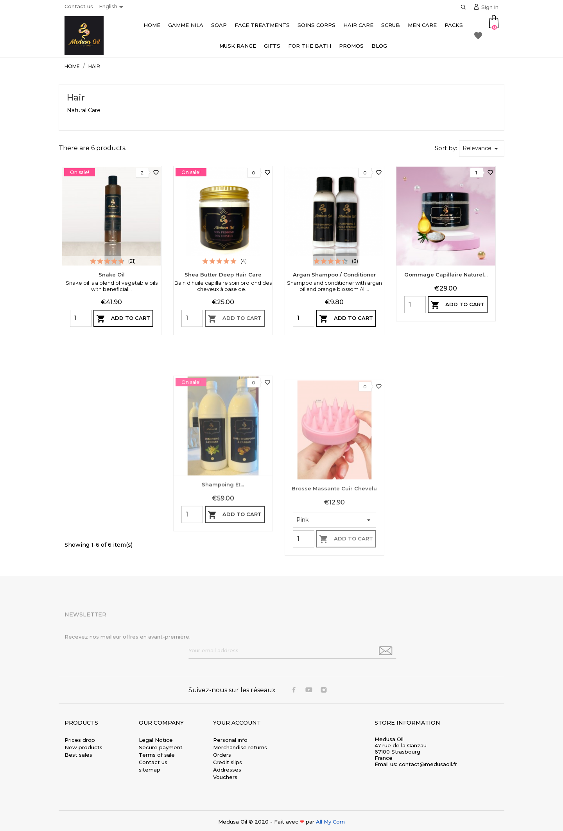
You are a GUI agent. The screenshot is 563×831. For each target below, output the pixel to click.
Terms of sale (157, 755)
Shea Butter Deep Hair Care (223, 274)
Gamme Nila (185, 25)
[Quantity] (80, 318)
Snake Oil (112, 274)
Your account (237, 722)
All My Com (330, 821)
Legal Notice (156, 740)
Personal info (230, 740)
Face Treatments (262, 25)
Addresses (227, 769)
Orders (222, 755)
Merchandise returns (240, 747)
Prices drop (80, 740)
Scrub (390, 25)
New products (83, 747)
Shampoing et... (223, 571)
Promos (351, 46)
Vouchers (225, 777)
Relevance (482, 148)
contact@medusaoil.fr (428, 764)
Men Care (422, 25)
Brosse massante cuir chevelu (334, 586)
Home (151, 25)
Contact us (79, 6)
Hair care (358, 25)
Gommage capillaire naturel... (446, 274)
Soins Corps (316, 25)
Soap (219, 25)
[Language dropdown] (112, 7)
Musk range (237, 46)
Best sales (78, 755)
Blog (379, 46)
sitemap (149, 769)
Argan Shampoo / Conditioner (334, 274)
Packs (454, 25)
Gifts (272, 46)
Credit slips (227, 762)
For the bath (309, 46)
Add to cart (123, 318)
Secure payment (161, 747)
